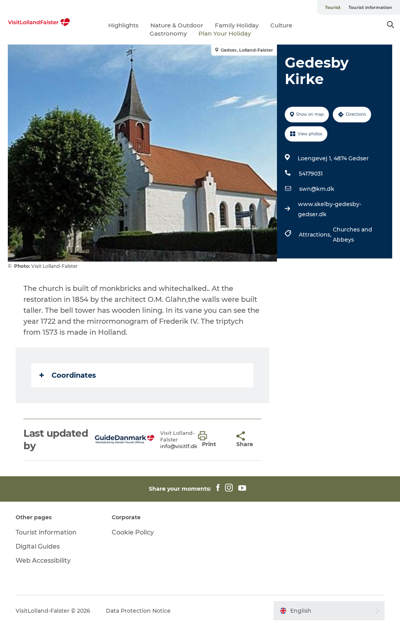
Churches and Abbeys (352, 234)
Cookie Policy (133, 532)
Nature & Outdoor (176, 25)
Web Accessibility (43, 560)
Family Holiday (237, 25)
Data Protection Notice (138, 610)
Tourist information (370, 7)
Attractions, (316, 234)
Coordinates (67, 375)
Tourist (333, 7)
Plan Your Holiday (224, 33)
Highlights (123, 25)
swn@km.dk (316, 188)
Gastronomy (168, 33)
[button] (211, 439)
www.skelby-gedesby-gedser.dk (329, 209)
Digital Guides (38, 546)
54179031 (311, 173)
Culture (281, 25)
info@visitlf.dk (178, 446)
